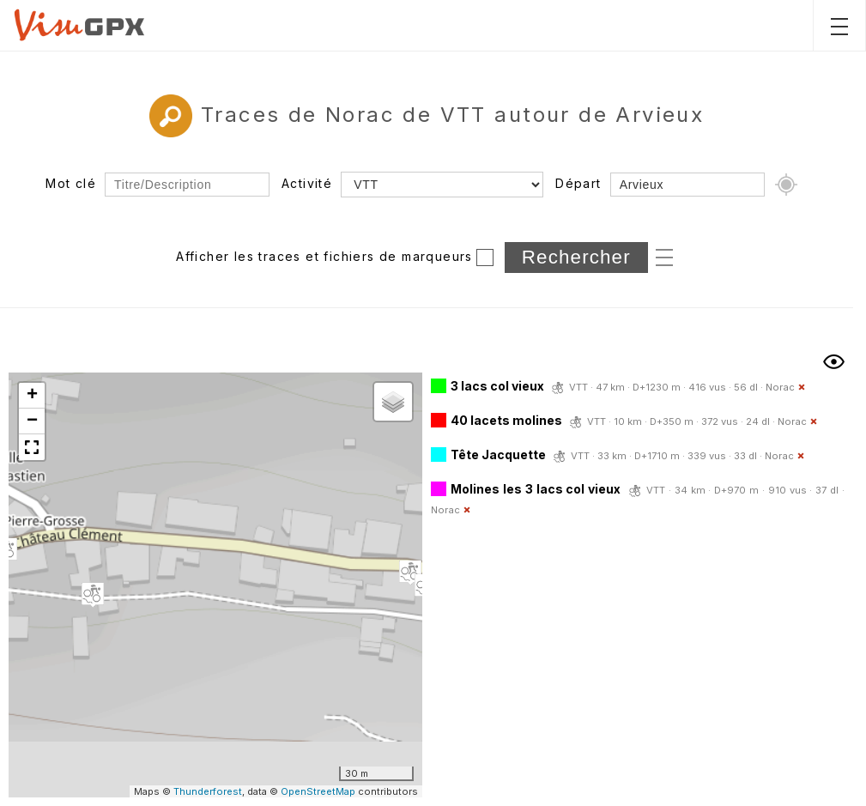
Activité (307, 183)
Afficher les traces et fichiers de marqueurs (324, 256)
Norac (780, 387)
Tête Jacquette (498, 454)
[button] (93, 595)
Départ (578, 183)
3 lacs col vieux (497, 386)
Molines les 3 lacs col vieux (536, 489)
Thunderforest (207, 791)
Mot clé (70, 183)
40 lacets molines (506, 420)
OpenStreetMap (318, 791)
